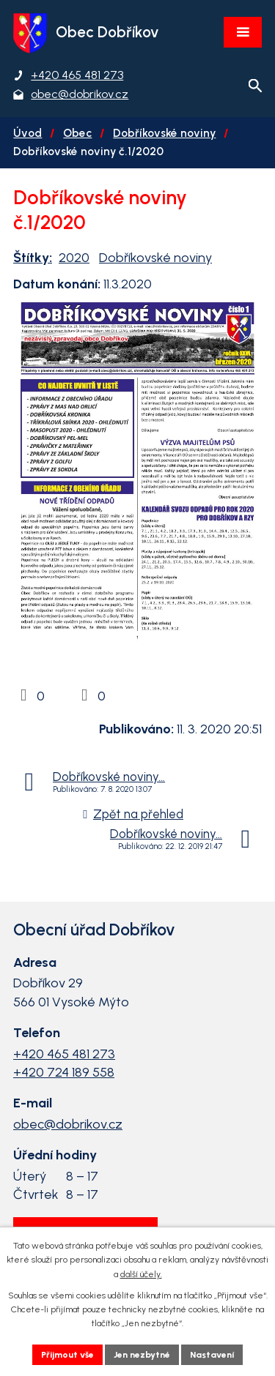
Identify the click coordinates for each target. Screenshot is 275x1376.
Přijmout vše (67, 1355)
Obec (77, 133)
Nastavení (212, 1355)
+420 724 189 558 (63, 1072)
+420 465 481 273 (64, 1054)
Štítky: (32, 258)
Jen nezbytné (142, 1355)
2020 (74, 258)
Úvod (27, 133)
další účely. (141, 1274)
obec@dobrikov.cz (67, 1124)
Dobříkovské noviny (164, 133)
